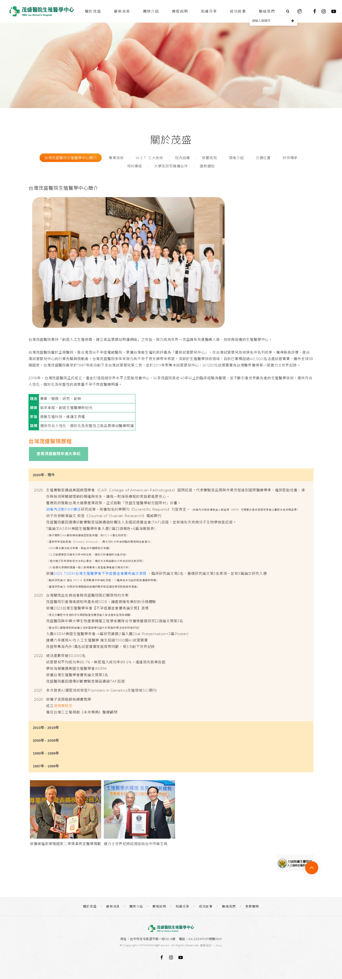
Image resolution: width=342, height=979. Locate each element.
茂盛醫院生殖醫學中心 (41, 11)
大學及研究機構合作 (171, 166)
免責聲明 (252, 906)
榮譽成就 (209, 158)
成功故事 (238, 11)
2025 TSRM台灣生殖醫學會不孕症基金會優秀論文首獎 (100, 573)
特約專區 (134, 166)
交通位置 (263, 158)
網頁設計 (206, 945)
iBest (219, 945)
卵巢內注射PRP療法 (63, 509)
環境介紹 (236, 158)
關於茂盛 (93, 11)
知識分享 (209, 11)
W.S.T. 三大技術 (149, 158)
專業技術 (116, 158)
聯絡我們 (267, 11)
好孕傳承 (290, 158)
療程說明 (180, 11)
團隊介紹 (151, 11)
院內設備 (182, 158)
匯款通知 (207, 166)
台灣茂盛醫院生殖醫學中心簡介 (70, 158)
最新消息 (122, 11)
